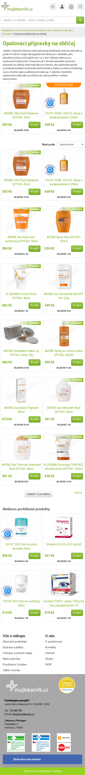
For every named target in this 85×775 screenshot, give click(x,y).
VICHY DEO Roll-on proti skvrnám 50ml (21, 546)
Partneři (50, 653)
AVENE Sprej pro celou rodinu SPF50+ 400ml (64, 353)
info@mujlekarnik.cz (23, 714)
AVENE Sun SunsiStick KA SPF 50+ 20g (64, 296)
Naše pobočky (11, 658)
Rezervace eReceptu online (42, 771)
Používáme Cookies (15, 664)
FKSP (48, 664)
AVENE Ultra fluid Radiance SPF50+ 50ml (21, 115)
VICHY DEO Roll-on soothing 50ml (21, 603)
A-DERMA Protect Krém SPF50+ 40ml (21, 296)
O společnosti (53, 641)
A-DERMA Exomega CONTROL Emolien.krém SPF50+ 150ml (64, 467)
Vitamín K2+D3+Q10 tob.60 (63, 544)
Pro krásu (25, 30)
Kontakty (50, 647)
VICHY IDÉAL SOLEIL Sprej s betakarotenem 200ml (64, 115)
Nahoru (78, 492)
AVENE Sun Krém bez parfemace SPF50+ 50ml (21, 239)
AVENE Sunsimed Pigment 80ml (21, 410)
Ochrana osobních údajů (17, 653)
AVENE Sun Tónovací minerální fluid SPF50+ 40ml (21, 467)
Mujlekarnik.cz (9, 30)
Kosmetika (38, 30)
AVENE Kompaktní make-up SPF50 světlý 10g (21, 353)
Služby (49, 658)
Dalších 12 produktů (38, 494)
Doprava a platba (13, 647)
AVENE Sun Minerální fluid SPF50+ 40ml (63, 410)
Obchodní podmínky (15, 641)
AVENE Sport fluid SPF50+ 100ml (64, 239)
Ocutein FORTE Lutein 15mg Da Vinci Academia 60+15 (64, 603)
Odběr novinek (11, 670)
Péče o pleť (52, 30)
